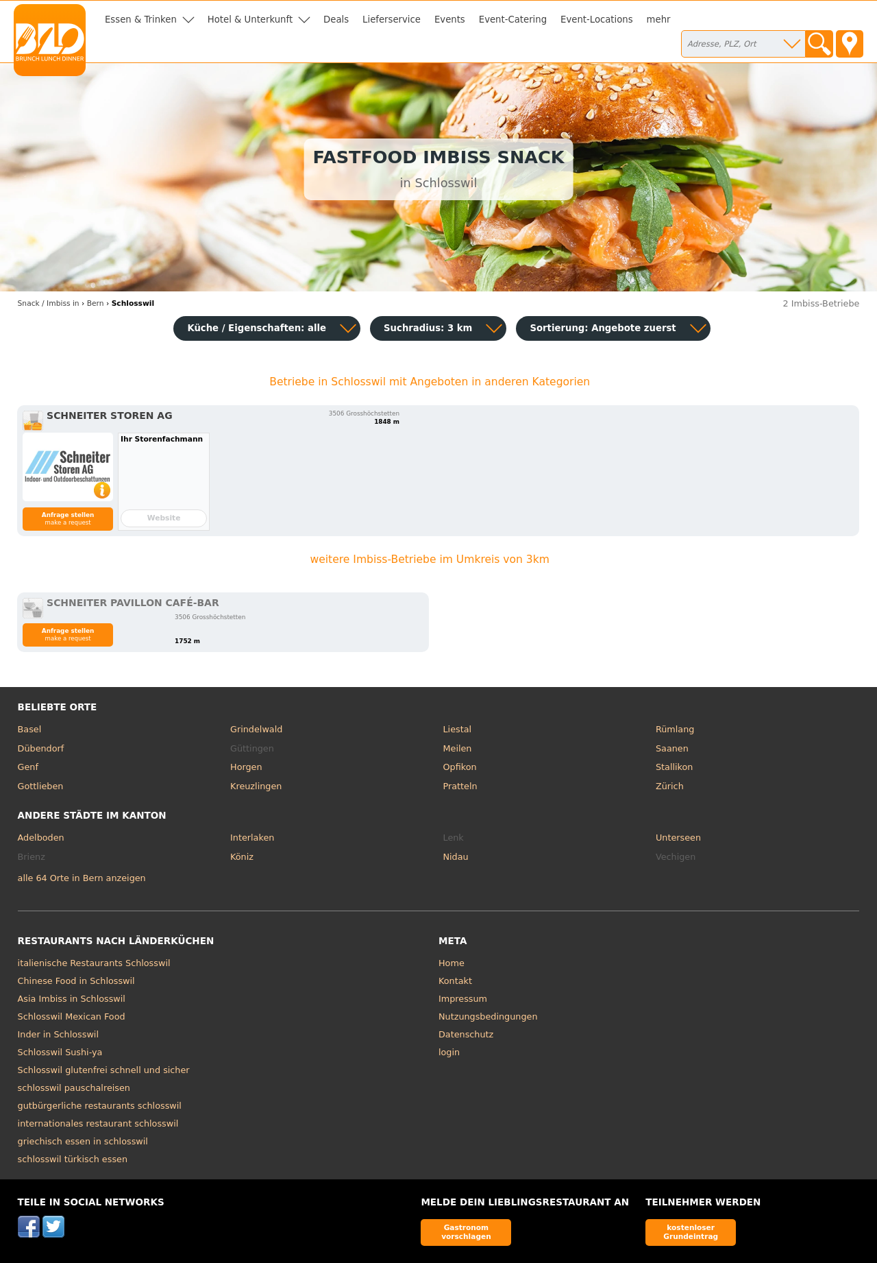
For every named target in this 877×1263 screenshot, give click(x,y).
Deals (336, 19)
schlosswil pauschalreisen (74, 1088)
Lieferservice (391, 19)
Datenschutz (465, 1034)
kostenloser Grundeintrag (690, 1231)
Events (449, 19)
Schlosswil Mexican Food (71, 1016)
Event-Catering (513, 19)
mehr (659, 19)
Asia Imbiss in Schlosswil (71, 999)
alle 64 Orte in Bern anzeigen (82, 878)
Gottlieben (41, 786)
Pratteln (460, 786)
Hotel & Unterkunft (250, 19)
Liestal (457, 729)
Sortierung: (603, 328)
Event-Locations (596, 19)
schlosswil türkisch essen (72, 1159)
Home (451, 963)
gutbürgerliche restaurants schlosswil (100, 1105)
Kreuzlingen (256, 786)
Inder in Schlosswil (58, 1034)
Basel (30, 729)
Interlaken (252, 837)
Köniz (242, 857)
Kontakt (455, 981)
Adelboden (41, 837)
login (449, 1052)
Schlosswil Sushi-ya (60, 1052)
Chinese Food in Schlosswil (76, 981)
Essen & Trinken (141, 19)
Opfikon (460, 767)
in (48, 303)
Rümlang (675, 729)
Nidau (456, 857)
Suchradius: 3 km (428, 328)
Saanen (672, 748)
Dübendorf (41, 748)
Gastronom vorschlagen (466, 1231)
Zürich (670, 786)
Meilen (457, 748)
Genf (28, 767)
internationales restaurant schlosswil (98, 1123)
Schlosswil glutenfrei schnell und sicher (104, 1070)
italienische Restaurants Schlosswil (94, 963)
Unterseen (678, 837)
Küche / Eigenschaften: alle (256, 328)
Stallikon (674, 767)
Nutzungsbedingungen (488, 1016)
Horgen (246, 767)
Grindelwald (256, 729)
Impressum (462, 999)
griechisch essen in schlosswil (83, 1141)
